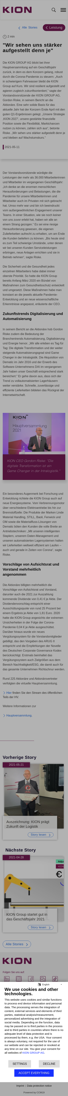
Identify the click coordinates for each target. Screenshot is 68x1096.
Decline (49, 1063)
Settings (20, 1063)
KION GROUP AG (33, 1052)
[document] (34, 1023)
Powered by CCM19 (33, 1092)
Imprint (20, 1085)
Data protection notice (39, 1085)
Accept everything (33, 1073)
